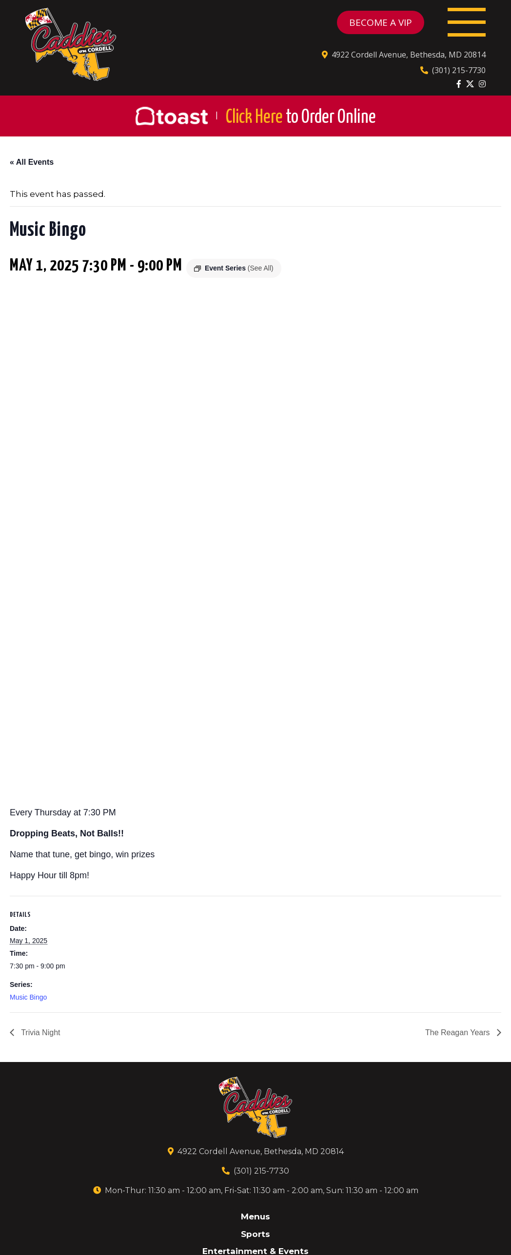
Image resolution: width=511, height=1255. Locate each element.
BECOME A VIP (380, 22)
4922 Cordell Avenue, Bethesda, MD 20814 (404, 54)
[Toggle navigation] (467, 22)
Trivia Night (39, 1032)
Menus (255, 1216)
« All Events (32, 162)
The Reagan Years (458, 1032)
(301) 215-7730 (453, 70)
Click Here (301, 118)
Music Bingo (28, 997)
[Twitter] (470, 83)
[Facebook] (458, 84)
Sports (255, 1234)
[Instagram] (482, 84)
